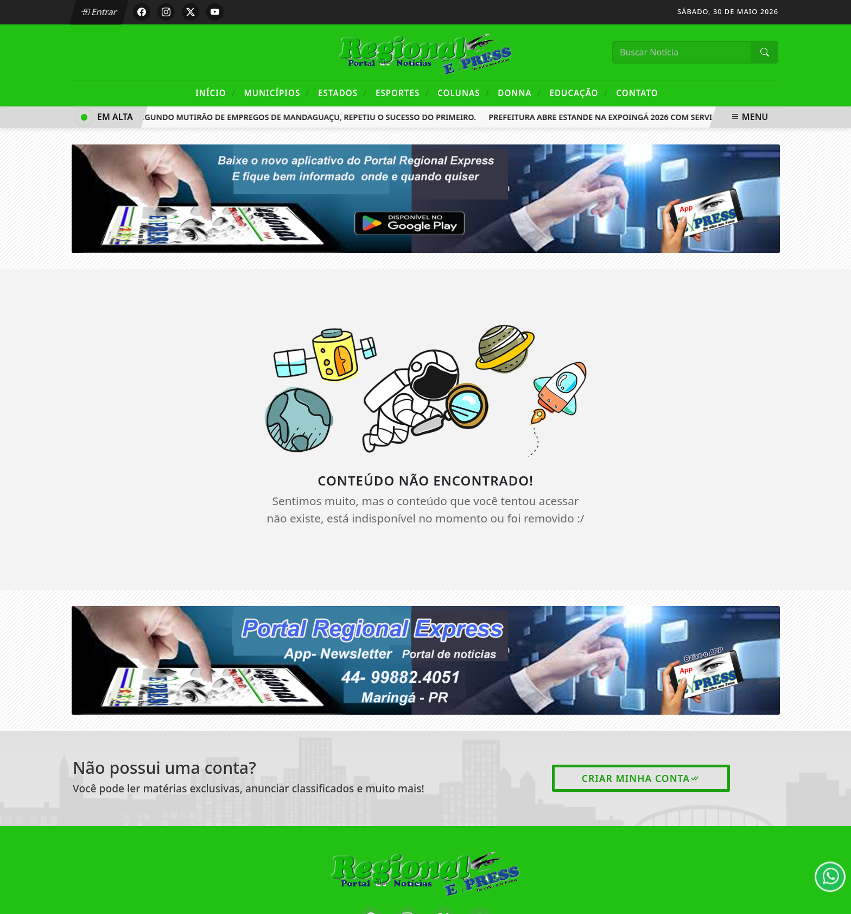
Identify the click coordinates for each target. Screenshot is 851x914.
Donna (519, 92)
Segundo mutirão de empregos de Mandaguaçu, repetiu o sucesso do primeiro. (307, 117)
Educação (578, 92)
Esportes (402, 92)
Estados (342, 92)
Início (215, 92)
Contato (637, 92)
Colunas (463, 92)
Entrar (98, 12)
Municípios (277, 92)
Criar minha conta (641, 778)
